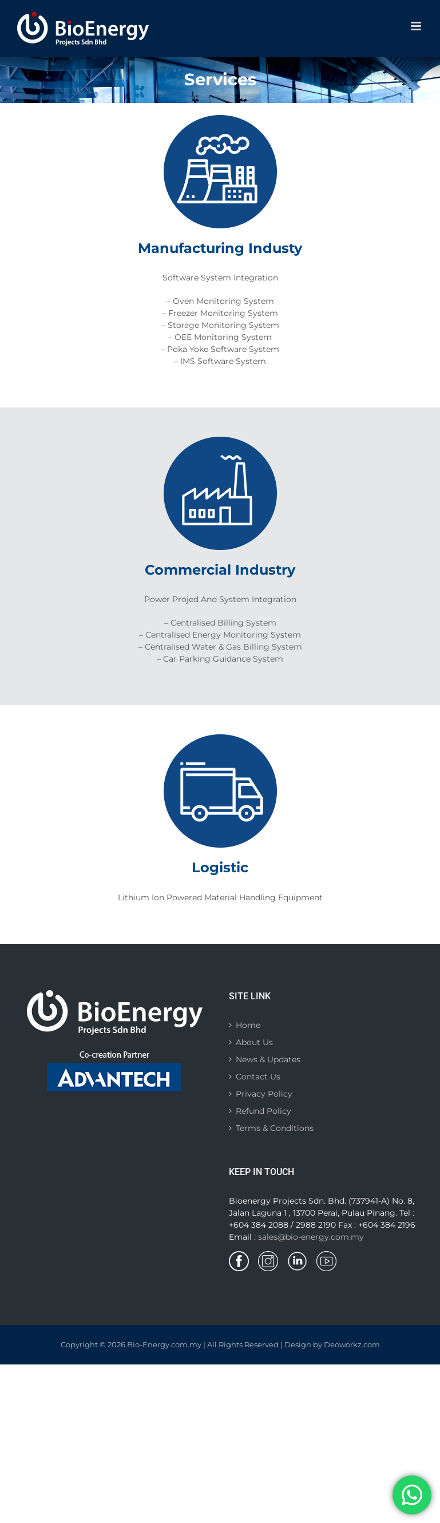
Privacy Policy (264, 1094)
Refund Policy (263, 1111)
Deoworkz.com (352, 1344)
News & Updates (268, 1059)
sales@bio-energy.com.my (311, 1237)
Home (248, 1025)
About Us (254, 1042)
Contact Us (258, 1076)
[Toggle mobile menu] (417, 26)
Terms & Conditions (275, 1128)
